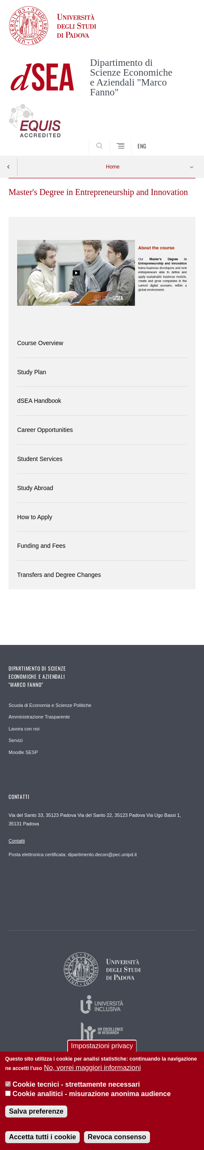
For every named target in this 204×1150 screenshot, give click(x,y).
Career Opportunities (45, 429)
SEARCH (179, 139)
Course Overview (40, 343)
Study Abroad (35, 488)
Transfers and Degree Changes (59, 574)
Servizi (16, 740)
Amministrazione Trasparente (39, 716)
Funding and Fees (41, 545)
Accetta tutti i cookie (42, 1142)
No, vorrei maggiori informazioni (92, 1073)
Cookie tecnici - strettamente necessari (76, 1089)
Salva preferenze (36, 1116)
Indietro (8, 167)
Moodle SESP (23, 752)
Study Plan (31, 372)
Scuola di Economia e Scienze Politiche (50, 705)
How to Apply (34, 517)
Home (113, 167)
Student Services (40, 458)
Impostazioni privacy (102, 1051)
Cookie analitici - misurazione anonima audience (91, 1099)
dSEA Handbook (39, 400)
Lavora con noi (24, 728)
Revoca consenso (117, 1142)
